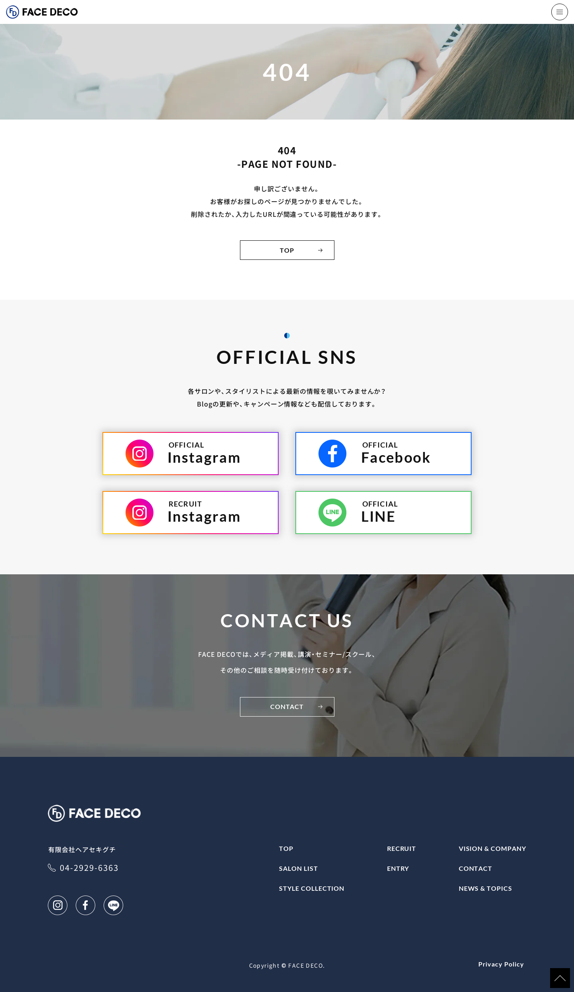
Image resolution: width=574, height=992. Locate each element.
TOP (287, 250)
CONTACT (287, 706)
